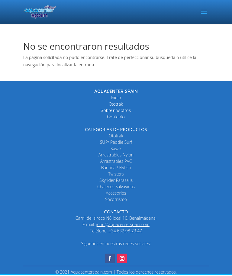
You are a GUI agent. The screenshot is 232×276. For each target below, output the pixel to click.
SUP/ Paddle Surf (116, 142)
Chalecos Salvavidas (116, 186)
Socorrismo (116, 199)
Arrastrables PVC (116, 161)
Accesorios (116, 193)
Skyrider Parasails (116, 180)
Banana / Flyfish (116, 167)
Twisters (116, 174)
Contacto (116, 116)
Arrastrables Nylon (116, 155)
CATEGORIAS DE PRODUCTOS (116, 129)
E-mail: (116, 224)
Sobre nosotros (116, 110)
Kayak (116, 148)
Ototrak (116, 104)
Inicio (116, 97)
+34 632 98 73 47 (125, 231)
